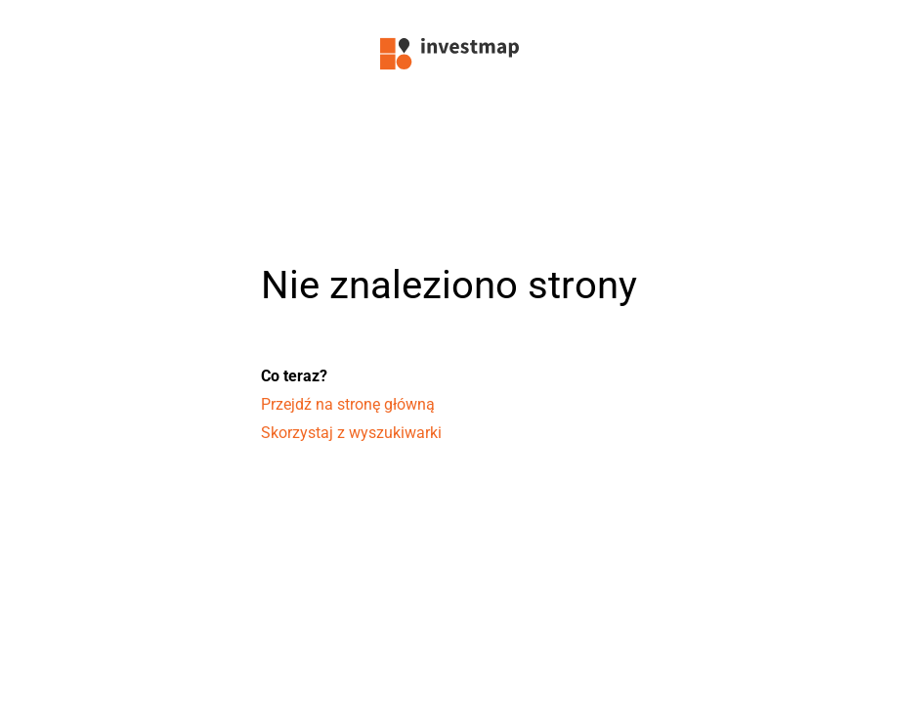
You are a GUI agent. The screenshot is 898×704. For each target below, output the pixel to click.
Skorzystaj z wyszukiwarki (351, 432)
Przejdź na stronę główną (348, 404)
